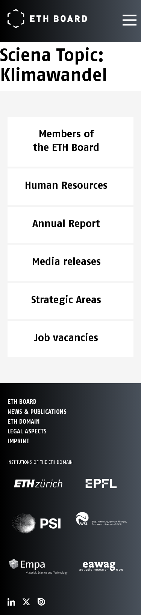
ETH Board (22, 401)
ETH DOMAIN (24, 421)
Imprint (18, 441)
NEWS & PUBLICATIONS (37, 411)
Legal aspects (27, 431)
